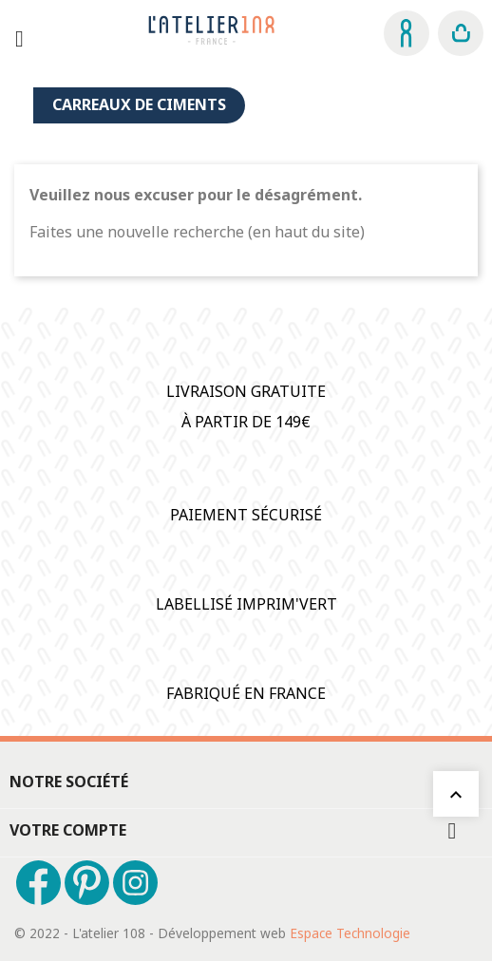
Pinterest (87, 882)
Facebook (38, 882)
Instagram (135, 882)
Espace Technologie (350, 933)
